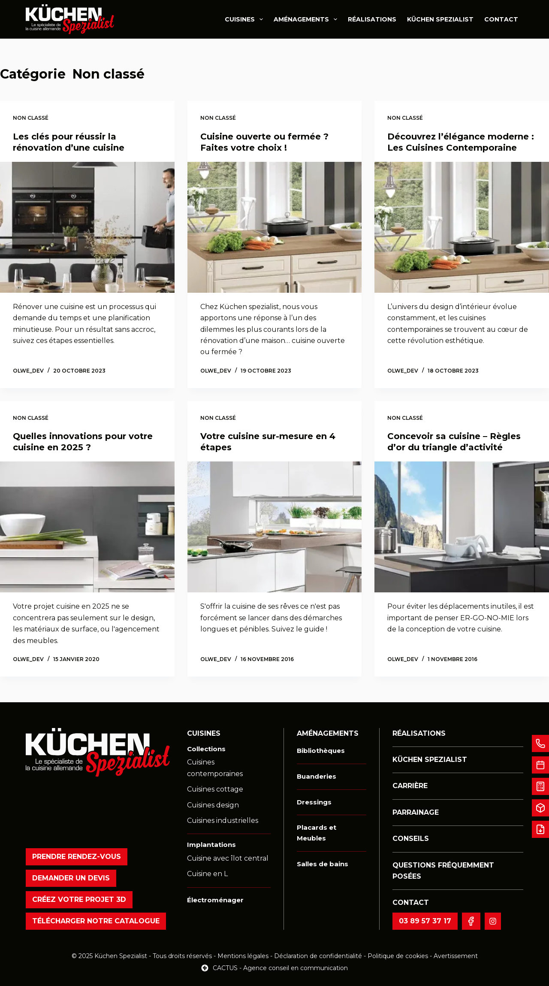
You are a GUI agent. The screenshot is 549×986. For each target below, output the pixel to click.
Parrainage (415, 812)
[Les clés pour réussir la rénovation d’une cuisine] (87, 227)
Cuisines (245, 19)
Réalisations (372, 19)
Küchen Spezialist (440, 19)
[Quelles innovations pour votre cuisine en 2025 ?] (87, 526)
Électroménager (215, 900)
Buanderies (316, 776)
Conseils (410, 838)
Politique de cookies (399, 956)
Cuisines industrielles (222, 820)
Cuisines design (213, 805)
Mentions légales (242, 956)
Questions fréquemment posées (443, 870)
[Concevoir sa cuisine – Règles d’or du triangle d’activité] (461, 526)
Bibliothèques (321, 750)
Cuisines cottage (215, 789)
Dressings (314, 802)
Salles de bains (322, 864)
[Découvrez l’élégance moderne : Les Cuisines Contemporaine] (461, 227)
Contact (501, 19)
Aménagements (307, 19)
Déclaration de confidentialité (318, 956)
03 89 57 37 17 (425, 921)
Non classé (30, 118)
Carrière (410, 786)
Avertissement (456, 956)
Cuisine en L (207, 874)
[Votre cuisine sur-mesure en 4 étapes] (274, 526)
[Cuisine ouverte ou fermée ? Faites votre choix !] (274, 227)
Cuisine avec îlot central (227, 858)
